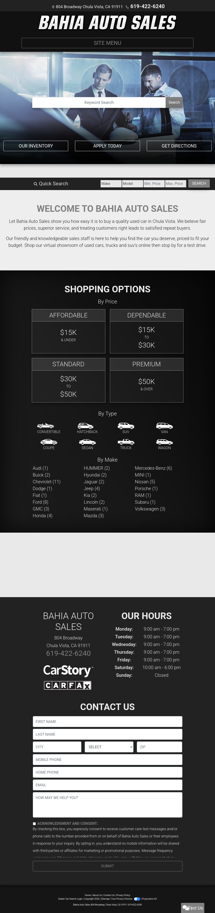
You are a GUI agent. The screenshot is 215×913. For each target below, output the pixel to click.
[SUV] (126, 428)
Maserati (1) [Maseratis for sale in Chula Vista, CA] (96, 508)
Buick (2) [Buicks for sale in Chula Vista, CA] (41, 474)
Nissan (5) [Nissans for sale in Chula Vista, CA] (145, 481)
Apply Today (107, 144)
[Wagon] (164, 444)
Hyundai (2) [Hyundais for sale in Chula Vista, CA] (95, 474)
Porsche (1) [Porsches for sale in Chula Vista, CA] (146, 488)
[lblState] (109, 746)
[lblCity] (57, 746)
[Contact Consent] (34, 823)
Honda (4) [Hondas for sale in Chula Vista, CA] (43, 515)
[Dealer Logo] (107, 22)
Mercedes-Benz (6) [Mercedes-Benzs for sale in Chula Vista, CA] (153, 467)
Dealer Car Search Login (70, 898)
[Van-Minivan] (164, 428)
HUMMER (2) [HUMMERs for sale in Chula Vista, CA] (97, 467)
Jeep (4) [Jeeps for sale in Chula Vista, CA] (92, 488)
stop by (169, 245)
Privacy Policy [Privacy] (123, 895)
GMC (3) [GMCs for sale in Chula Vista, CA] (41, 508)
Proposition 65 (149, 898)
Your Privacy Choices (126, 898)
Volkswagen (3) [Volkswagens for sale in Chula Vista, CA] (150, 508)
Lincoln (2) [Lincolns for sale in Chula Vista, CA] (94, 501)
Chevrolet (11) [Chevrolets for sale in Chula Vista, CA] (47, 481)
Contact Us (109, 895)
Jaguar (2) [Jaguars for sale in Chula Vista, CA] (94, 481)
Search (174, 102)
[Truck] (126, 444)
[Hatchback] (87, 428)
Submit (107, 865)
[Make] (56, 183)
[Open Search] (99, 102)
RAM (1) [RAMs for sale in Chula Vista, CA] (143, 495)
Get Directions (179, 144)
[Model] (90, 183)
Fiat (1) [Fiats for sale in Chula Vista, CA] (40, 495)
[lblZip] (159, 746)
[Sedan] (87, 444)
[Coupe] (49, 444)
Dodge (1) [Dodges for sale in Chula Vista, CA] (42, 488)
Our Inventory (36, 144)
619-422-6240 (147, 6)
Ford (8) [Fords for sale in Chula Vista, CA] (40, 501)
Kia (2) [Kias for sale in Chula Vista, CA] (90, 495)
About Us (97, 895)
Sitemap (105, 898)
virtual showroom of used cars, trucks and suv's (90, 245)
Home (88, 895)
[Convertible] (48, 428)
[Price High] (157, 183)
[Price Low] (124, 183)
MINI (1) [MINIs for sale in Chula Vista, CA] (143, 474)
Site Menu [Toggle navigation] (107, 42)
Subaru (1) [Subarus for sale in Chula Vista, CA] (145, 501)
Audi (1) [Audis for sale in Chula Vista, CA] (40, 467)
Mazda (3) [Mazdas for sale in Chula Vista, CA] (94, 515)
